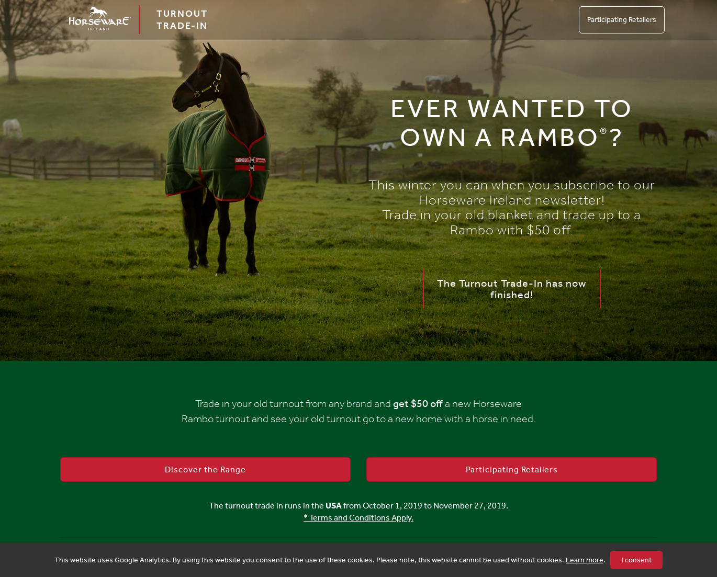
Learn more (584, 560)
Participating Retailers (621, 19)
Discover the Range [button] (205, 469)
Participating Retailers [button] (512, 469)
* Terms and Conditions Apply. (358, 518)
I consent (637, 560)
